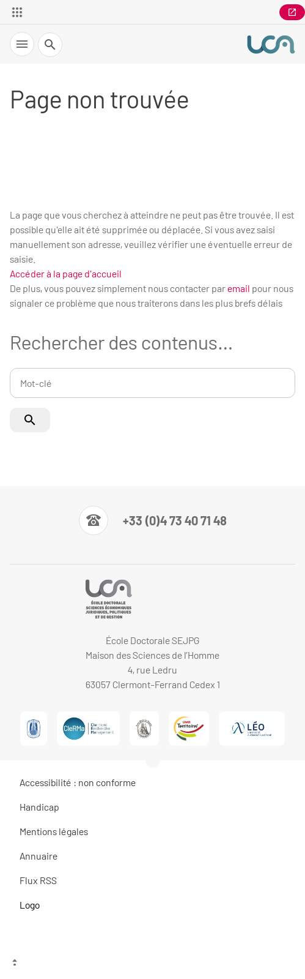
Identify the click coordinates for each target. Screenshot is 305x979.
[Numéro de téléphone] (153, 520)
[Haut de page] (152, 963)
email (238, 288)
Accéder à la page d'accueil (66, 273)
